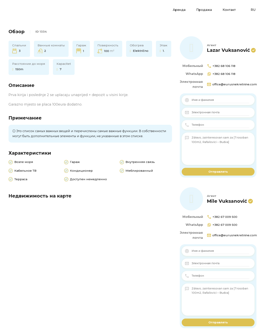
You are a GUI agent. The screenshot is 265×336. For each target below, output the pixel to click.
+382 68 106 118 (221, 66)
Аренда (179, 10)
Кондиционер (81, 171)
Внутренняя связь (140, 162)
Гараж (75, 162)
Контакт (229, 10)
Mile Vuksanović (227, 201)
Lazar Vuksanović (228, 50)
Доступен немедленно (88, 179)
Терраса (20, 179)
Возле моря (23, 162)
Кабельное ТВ (25, 171)
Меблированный (139, 171)
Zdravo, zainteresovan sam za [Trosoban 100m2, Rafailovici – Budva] (220, 148)
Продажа (204, 10)
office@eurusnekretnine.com (232, 84)
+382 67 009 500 (222, 217)
